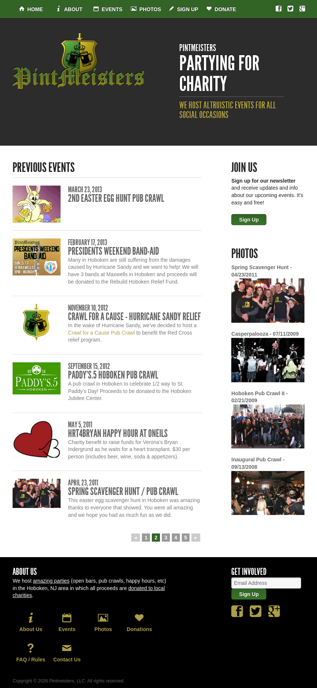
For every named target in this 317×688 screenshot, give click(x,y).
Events (107, 9)
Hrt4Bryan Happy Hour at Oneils (118, 433)
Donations (139, 622)
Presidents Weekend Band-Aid (113, 251)
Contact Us (67, 652)
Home (31, 9)
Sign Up (183, 9)
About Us (31, 622)
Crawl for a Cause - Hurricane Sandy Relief (134, 317)
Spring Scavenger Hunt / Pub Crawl (123, 491)
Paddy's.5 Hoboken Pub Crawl (113, 375)
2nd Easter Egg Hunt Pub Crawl (116, 198)
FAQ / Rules (31, 652)
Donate (221, 9)
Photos (146, 9)
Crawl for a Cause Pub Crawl (101, 333)
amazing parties (51, 581)
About (68, 9)
